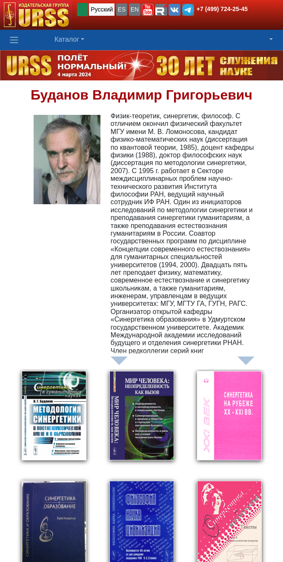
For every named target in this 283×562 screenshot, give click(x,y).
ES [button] (122, 9)
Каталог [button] (66, 39)
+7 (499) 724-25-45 (222, 9)
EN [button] (135, 9)
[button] (148, 10)
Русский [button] (102, 9)
